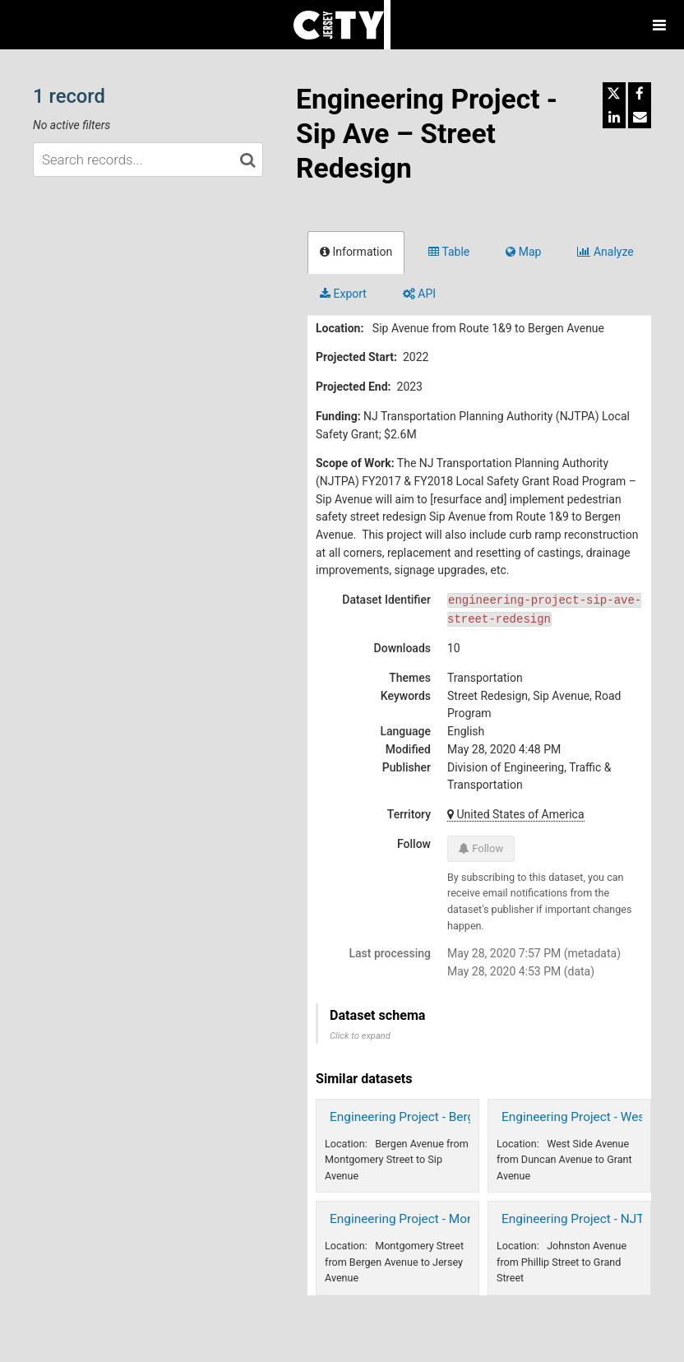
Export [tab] (343, 293)
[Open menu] (659, 24)
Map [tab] (523, 251)
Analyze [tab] (605, 251)
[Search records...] (148, 159)
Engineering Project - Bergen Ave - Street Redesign (470, 1117)
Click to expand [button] (360, 1036)
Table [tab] (448, 251)
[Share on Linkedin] (614, 116)
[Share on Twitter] (614, 93)
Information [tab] (356, 251)
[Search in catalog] (247, 159)
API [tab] (419, 293)
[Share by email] (639, 116)
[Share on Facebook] (639, 93)
